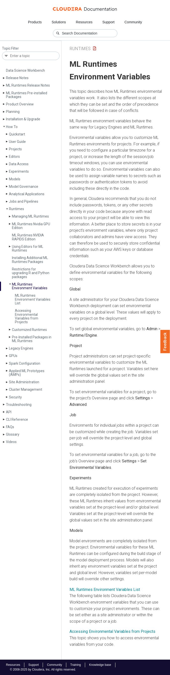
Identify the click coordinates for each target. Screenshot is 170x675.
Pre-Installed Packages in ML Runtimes (31, 339)
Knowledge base (100, 665)
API (8, 412)
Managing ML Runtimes (30, 216)
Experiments (19, 171)
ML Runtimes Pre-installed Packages (26, 95)
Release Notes (17, 78)
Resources (84, 22)
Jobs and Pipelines (23, 201)
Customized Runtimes (29, 330)
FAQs (10, 427)
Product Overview (20, 104)
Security (15, 397)
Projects (15, 149)
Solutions (59, 22)
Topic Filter (10, 48)
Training (75, 665)
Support (108, 22)
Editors (14, 157)
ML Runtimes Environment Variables (29, 286)
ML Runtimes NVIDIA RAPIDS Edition (28, 237)
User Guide (17, 142)
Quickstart (17, 134)
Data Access (19, 164)
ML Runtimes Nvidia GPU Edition (31, 226)
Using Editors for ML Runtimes (27, 248)
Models (14, 179)
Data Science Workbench (25, 70)
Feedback (165, 341)
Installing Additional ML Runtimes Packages (30, 259)
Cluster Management (25, 389)
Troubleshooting (19, 405)
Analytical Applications (26, 194)
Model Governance (23, 187)
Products (35, 22)
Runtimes (16, 209)
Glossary (12, 434)
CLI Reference (17, 419)
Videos (11, 442)
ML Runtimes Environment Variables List (32, 299)
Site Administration (24, 382)
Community (133, 22)
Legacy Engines (21, 348)
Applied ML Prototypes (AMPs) (26, 373)
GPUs (13, 356)
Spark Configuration (24, 363)
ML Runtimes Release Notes (28, 85)
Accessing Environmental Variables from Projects (26, 316)
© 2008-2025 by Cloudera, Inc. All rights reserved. (43, 669)
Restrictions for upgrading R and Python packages (30, 273)
